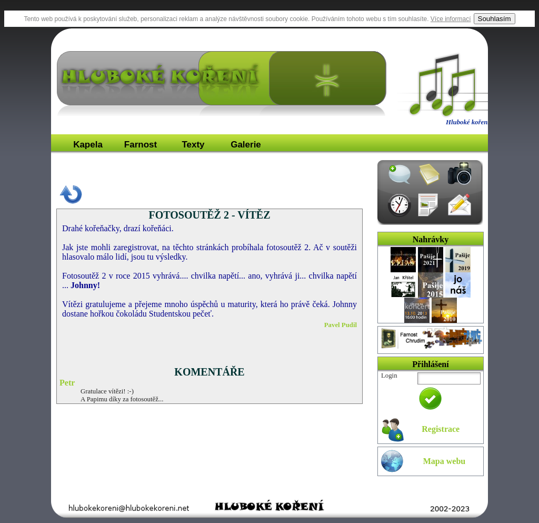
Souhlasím (494, 19)
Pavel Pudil (340, 325)
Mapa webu (444, 461)
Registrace (441, 429)
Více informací (451, 19)
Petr (67, 382)
